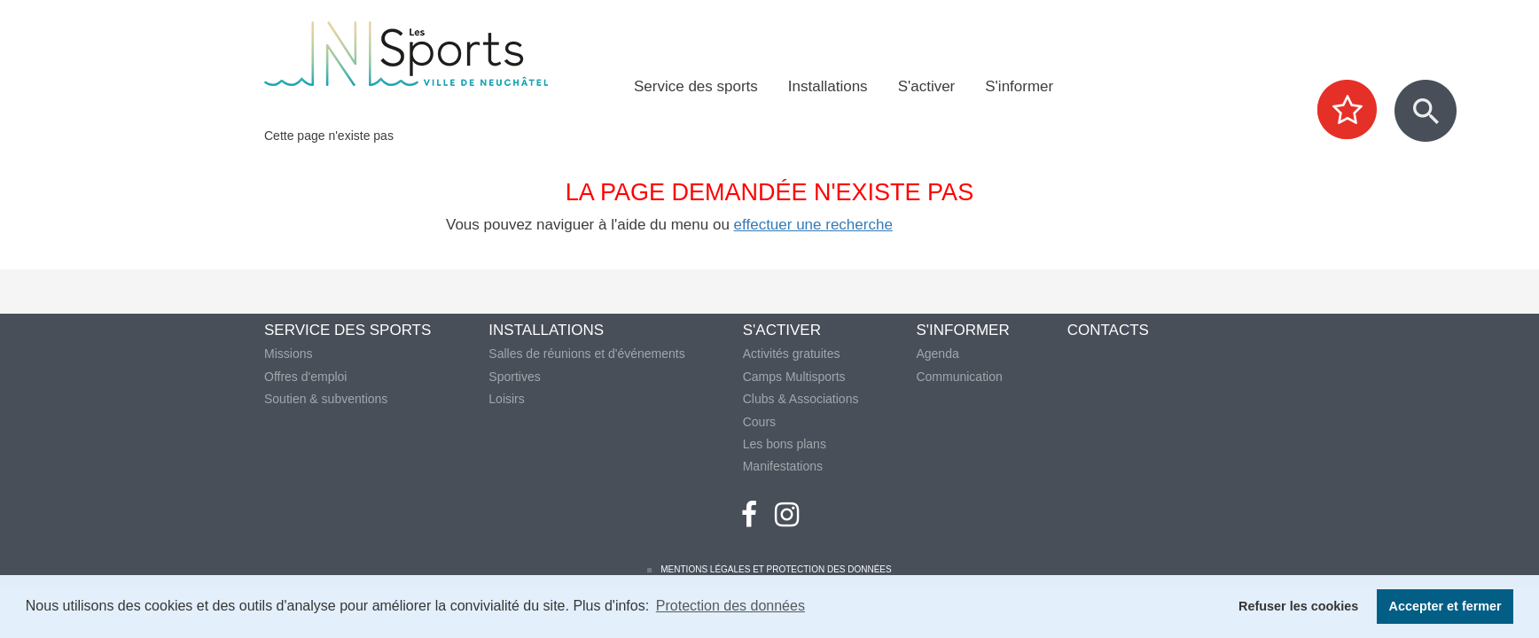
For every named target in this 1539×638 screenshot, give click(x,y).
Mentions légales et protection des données (775, 569)
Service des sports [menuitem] (696, 86)
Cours (759, 422)
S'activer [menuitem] (927, 86)
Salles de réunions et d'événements (586, 353)
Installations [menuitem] (828, 86)
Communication (959, 377)
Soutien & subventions (325, 399)
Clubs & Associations (801, 399)
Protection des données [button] (730, 605)
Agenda (937, 353)
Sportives (514, 377)
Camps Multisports (794, 377)
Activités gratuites (791, 353)
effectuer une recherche (813, 224)
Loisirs (506, 399)
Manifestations (783, 466)
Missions (288, 353)
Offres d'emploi (305, 377)
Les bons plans (784, 444)
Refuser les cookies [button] (1298, 606)
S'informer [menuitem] (1019, 86)
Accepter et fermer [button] (1445, 606)
